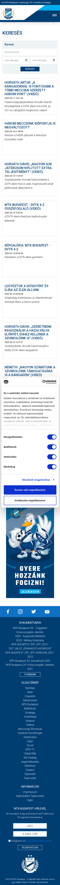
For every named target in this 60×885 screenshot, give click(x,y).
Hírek (30, 692)
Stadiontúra (30, 737)
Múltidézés (30, 708)
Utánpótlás (30, 753)
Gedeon (30, 720)
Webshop (30, 765)
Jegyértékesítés (30, 761)
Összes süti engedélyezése (30, 489)
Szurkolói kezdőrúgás (30, 732)
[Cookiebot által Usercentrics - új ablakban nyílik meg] (42, 382)
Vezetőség (30, 716)
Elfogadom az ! (31, 841)
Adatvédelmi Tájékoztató (30, 796)
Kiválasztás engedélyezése (30, 500)
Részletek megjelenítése (36, 479)
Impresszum (30, 792)
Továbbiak (30, 674)
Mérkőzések (30, 700)
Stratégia (30, 712)
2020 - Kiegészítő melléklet (30, 636)
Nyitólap (30, 688)
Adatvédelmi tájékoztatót (38, 841)
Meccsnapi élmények (30, 728)
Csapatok (30, 696)
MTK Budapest (30, 704)
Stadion (30, 769)
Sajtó (30, 741)
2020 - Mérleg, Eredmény (30, 640)
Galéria (30, 724)
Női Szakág (30, 757)
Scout (30, 745)
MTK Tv (30, 749)
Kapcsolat (30, 778)
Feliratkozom (30, 847)
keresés (30, 69)
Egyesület (30, 773)
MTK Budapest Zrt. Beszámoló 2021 (30, 660)
